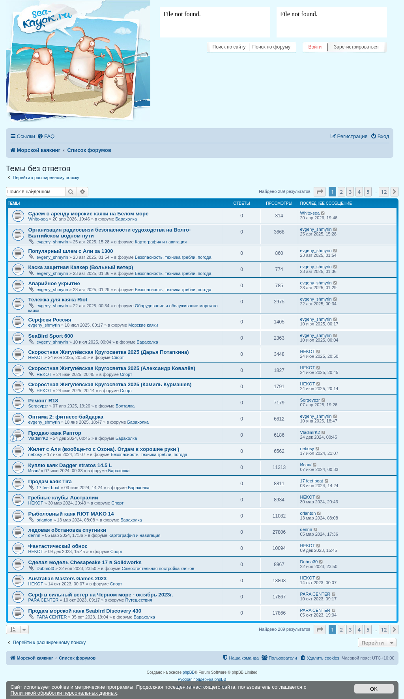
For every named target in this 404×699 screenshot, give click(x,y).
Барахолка (126, 219)
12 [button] (384, 191)
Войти (315, 47)
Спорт (118, 357)
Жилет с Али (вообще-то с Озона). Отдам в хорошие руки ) (104, 449)
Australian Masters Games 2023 (67, 578)
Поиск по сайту (229, 47)
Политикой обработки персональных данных (64, 693)
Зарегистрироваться (356, 47)
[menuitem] (45, 136)
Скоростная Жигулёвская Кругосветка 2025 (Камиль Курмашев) (110, 384)
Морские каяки (143, 325)
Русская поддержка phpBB (202, 679)
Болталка (125, 406)
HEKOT (35, 357)
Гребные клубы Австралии (63, 498)
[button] (319, 191)
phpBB (189, 672)
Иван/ (34, 470)
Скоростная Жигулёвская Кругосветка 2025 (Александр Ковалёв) (112, 368)
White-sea (38, 219)
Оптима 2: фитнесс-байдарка (65, 417)
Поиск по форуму (271, 47)
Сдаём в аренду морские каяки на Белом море (88, 214)
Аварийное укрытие (54, 283)
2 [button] (341, 191)
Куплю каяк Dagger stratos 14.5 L (70, 465)
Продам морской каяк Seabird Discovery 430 (84, 611)
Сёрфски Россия (49, 320)
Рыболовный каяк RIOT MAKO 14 (71, 514)
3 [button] (350, 191)
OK (374, 689)
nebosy (35, 454)
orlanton (44, 520)
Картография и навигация (161, 241)
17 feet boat (48, 487)
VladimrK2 (38, 438)
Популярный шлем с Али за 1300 (70, 251)
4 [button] (359, 191)
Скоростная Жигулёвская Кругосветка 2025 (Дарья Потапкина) (108, 352)
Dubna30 (45, 568)
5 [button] (368, 191)
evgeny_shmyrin (52, 241)
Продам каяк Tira (50, 481)
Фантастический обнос (58, 546)
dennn (34, 535)
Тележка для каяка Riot (58, 300)
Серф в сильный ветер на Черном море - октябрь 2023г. (100, 595)
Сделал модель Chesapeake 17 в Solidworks (85, 562)
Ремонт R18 (43, 401)
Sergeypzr (38, 406)
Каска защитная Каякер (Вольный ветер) (80, 267)
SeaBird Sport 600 (50, 336)
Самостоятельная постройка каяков (158, 568)
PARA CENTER (43, 600)
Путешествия (138, 600)
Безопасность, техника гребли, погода (173, 257)
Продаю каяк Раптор (54, 433)
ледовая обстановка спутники (67, 530)
